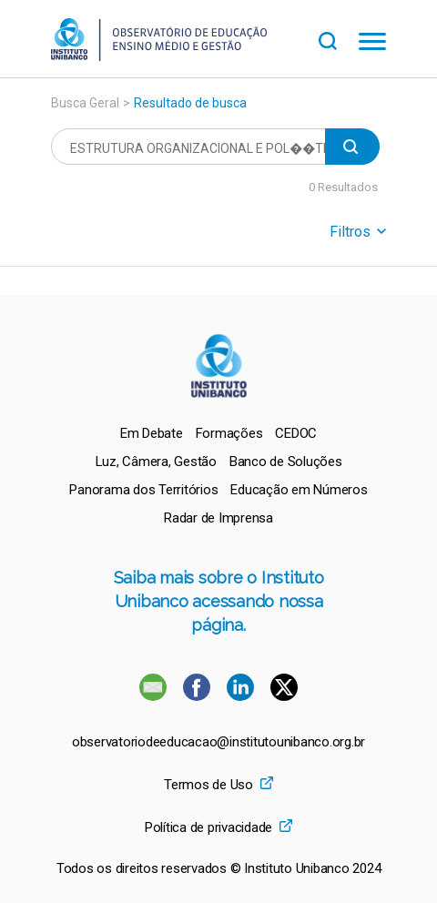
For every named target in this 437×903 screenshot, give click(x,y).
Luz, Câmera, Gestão (156, 461)
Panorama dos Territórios (143, 490)
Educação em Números (298, 490)
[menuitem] (151, 433)
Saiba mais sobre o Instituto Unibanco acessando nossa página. (219, 601)
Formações (229, 433)
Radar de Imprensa (218, 518)
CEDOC (296, 433)
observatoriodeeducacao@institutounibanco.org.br (218, 742)
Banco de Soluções (285, 461)
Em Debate (151, 433)
